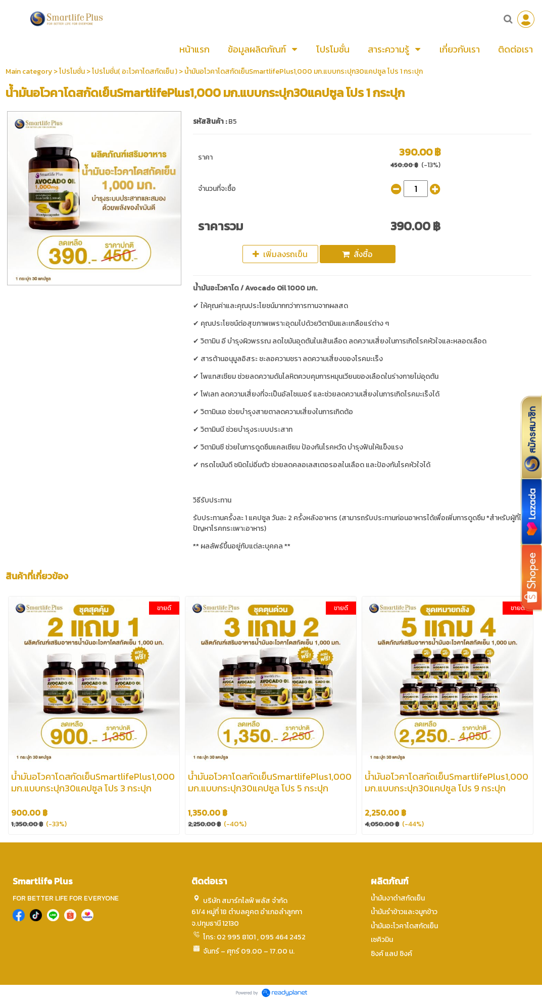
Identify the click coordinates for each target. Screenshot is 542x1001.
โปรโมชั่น (72, 71)
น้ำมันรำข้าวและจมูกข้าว (404, 912)
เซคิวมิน (382, 939)
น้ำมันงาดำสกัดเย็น (398, 898)
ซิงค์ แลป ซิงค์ (391, 953)
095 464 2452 (283, 937)
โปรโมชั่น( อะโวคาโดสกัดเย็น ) (134, 71)
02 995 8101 (236, 937)
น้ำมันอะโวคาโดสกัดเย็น (404, 926)
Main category (29, 71)
